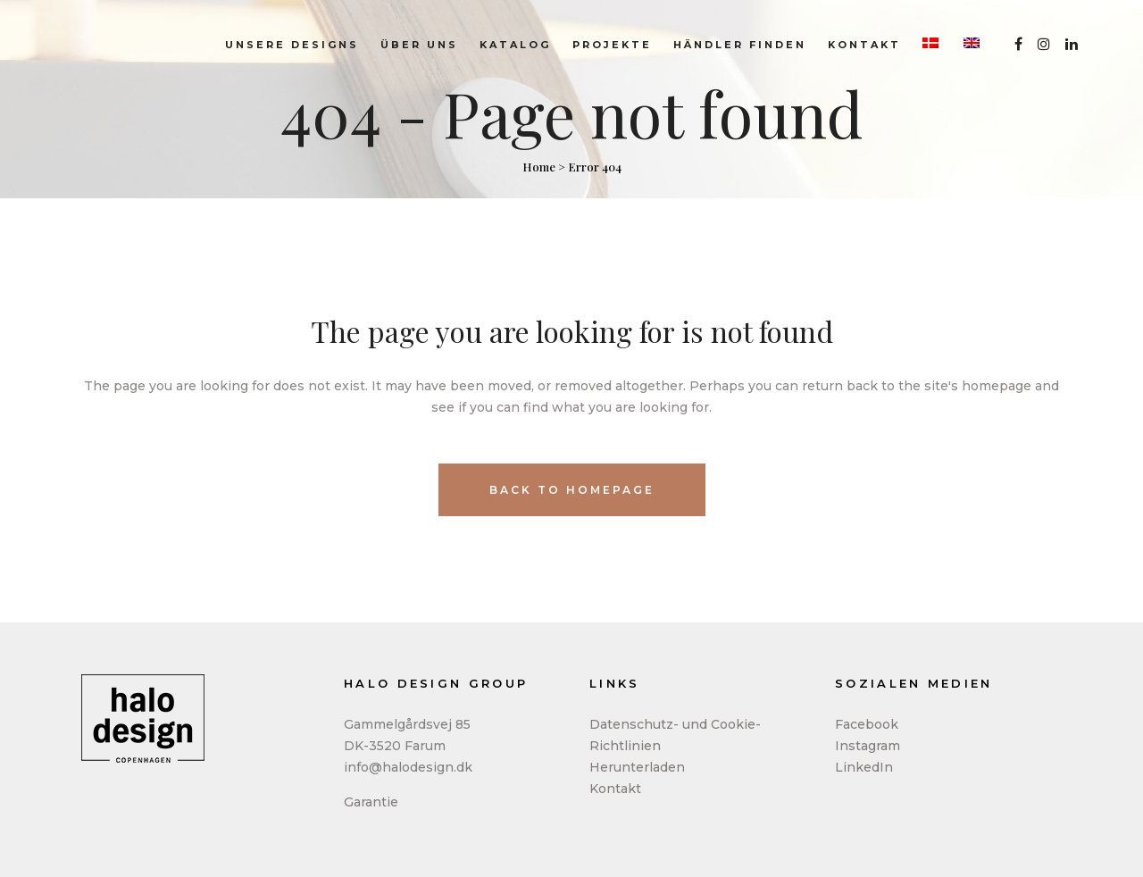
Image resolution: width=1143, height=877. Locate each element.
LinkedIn (864, 767)
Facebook (866, 724)
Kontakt (615, 789)
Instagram (867, 746)
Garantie (371, 802)
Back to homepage (572, 490)
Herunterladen (637, 767)
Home (538, 166)
